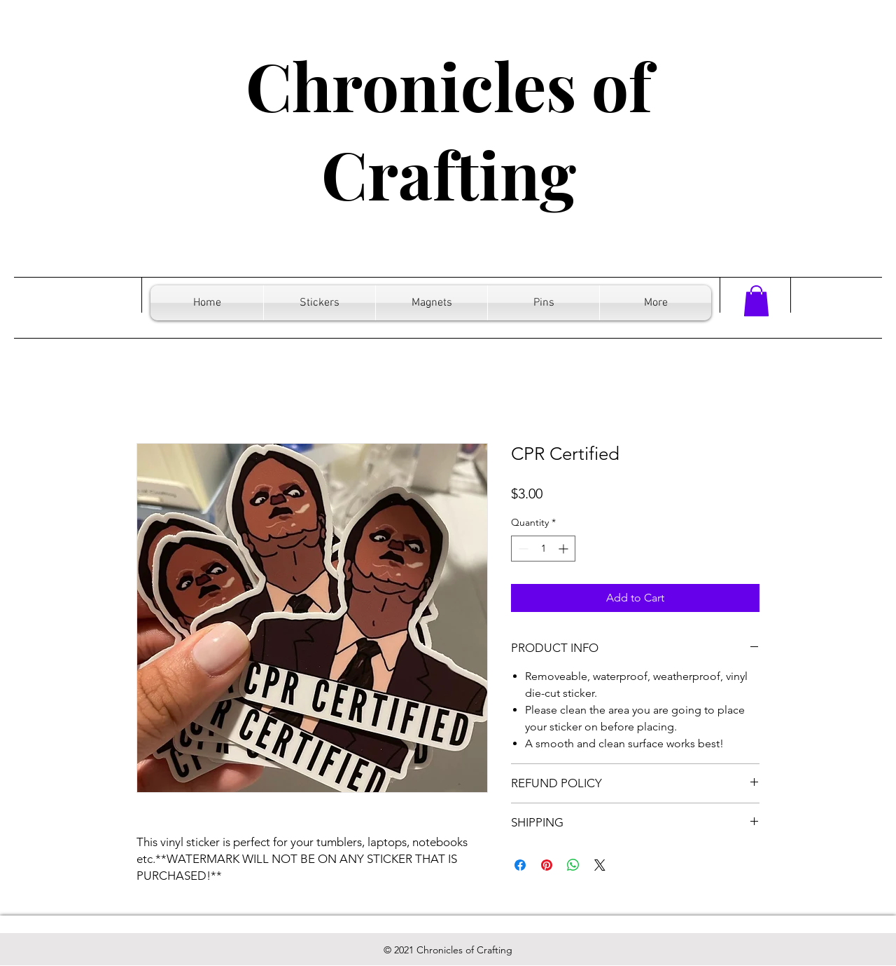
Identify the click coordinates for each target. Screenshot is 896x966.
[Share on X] (600, 865)
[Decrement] (522, 548)
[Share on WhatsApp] (573, 865)
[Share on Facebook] (520, 865)
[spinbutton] (543, 548)
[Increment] (564, 548)
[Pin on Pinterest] (546, 865)
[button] (756, 300)
